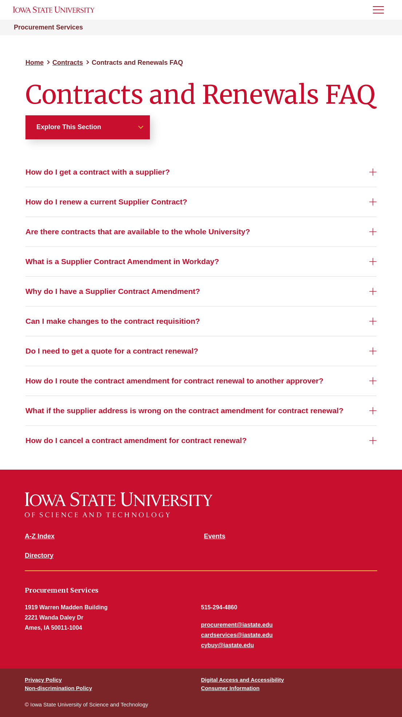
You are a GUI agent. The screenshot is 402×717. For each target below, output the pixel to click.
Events (215, 536)
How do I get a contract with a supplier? (97, 172)
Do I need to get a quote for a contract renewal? (111, 351)
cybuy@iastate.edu (227, 645)
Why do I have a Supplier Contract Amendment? (112, 291)
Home (34, 62)
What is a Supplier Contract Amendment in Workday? (122, 261)
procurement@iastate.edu (237, 625)
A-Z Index (40, 536)
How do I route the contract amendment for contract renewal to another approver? (174, 381)
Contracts (67, 62)
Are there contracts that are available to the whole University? (137, 231)
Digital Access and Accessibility (242, 680)
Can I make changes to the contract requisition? (112, 321)
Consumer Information (230, 688)
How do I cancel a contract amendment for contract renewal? (136, 440)
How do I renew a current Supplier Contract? (106, 202)
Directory (39, 555)
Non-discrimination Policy (58, 688)
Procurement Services (48, 27)
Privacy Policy (43, 680)
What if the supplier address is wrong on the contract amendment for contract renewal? (184, 410)
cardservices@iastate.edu (237, 635)
